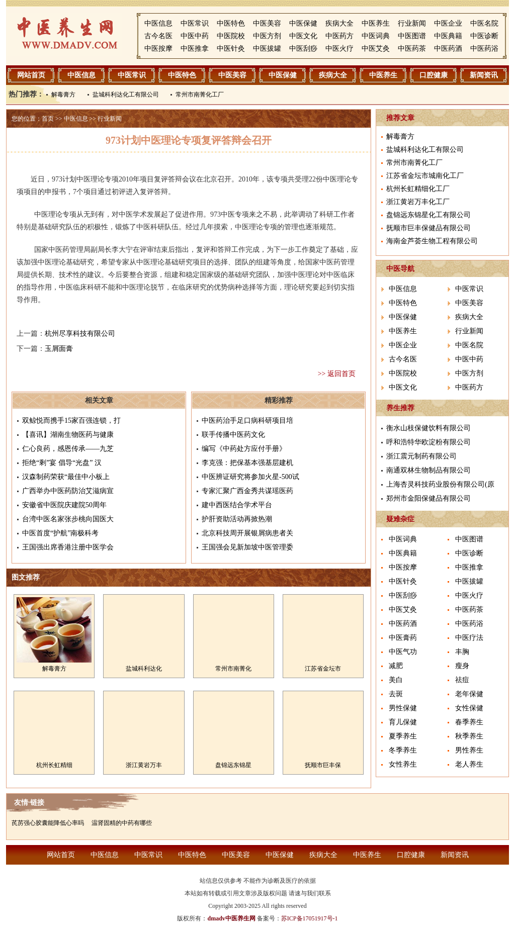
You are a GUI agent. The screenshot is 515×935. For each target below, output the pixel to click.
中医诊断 (484, 36)
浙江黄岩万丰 (144, 765)
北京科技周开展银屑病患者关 (247, 533)
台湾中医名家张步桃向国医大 (68, 519)
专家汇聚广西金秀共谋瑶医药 (247, 491)
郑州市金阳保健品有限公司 (428, 498)
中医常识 (195, 23)
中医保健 (303, 23)
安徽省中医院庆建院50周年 (64, 505)
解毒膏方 (63, 94)
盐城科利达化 (144, 668)
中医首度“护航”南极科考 (60, 533)
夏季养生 (403, 736)
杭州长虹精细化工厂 (418, 189)
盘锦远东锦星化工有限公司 (428, 215)
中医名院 (484, 23)
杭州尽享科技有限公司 (80, 333)
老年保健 (469, 694)
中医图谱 (412, 36)
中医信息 (158, 23)
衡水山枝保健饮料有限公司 (428, 428)
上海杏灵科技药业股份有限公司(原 (440, 484)
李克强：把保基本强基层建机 (247, 462)
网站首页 (31, 75)
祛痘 (462, 680)
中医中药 (195, 36)
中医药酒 (448, 48)
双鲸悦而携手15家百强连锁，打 (71, 420)
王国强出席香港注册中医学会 (68, 547)
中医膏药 (403, 637)
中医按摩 (158, 48)
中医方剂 (267, 36)
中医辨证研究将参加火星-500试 (250, 477)
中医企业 (448, 23)
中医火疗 (339, 48)
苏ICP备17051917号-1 (309, 918)
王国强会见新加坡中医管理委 (247, 547)
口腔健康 (433, 75)
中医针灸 (231, 48)
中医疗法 (469, 637)
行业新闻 (412, 23)
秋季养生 (469, 736)
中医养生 (376, 23)
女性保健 (469, 708)
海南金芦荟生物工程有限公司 (432, 241)
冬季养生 (403, 750)
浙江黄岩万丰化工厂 (418, 202)
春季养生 (469, 722)
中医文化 (303, 36)
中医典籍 (448, 36)
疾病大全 (339, 23)
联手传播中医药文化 (233, 434)
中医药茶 (412, 48)
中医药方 (339, 36)
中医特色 (231, 23)
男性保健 (403, 708)
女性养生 (403, 764)
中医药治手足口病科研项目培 (247, 420)
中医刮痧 (303, 48)
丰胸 (462, 652)
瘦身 (462, 666)
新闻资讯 (484, 75)
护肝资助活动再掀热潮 (237, 519)
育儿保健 (403, 722)
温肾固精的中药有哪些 (122, 822)
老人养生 (469, 764)
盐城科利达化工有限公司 (126, 94)
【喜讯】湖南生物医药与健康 (68, 434)
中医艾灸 (376, 48)
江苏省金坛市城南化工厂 (425, 175)
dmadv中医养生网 (231, 918)
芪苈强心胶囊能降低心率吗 (48, 822)
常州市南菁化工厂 (200, 94)
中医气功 (403, 652)
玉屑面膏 (59, 348)
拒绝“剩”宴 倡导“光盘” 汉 (62, 462)
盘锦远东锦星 (233, 765)
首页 (48, 118)
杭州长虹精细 (54, 765)
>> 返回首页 (337, 374)
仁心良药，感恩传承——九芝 (68, 448)
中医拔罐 (267, 48)
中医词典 (376, 36)
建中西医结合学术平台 (237, 505)
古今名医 (158, 36)
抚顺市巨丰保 (323, 765)
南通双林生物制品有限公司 (428, 470)
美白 (396, 680)
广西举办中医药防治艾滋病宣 (68, 491)
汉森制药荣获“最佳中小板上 (66, 477)
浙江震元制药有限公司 (421, 456)
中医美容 (267, 23)
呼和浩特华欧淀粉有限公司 (428, 442)
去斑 (396, 694)
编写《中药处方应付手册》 (244, 448)
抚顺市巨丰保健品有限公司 (428, 228)
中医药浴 (484, 48)
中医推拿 (195, 48)
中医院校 (231, 36)
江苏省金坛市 (323, 668)
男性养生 (469, 750)
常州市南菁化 (233, 668)
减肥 (396, 666)
